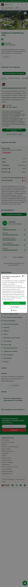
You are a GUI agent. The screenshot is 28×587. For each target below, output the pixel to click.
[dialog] (14, 293)
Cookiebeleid (21, 296)
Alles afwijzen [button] (14, 307)
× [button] (24, 276)
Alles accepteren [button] (14, 303)
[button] (14, 310)
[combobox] (23, 276)
